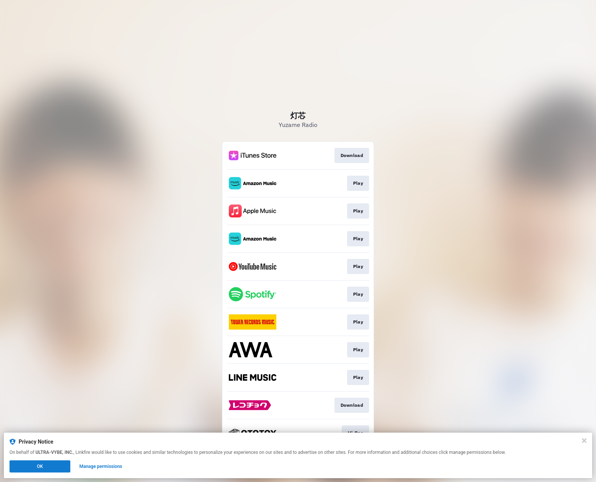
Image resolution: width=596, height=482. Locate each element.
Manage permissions (100, 466)
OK (40, 466)
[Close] (584, 440)
